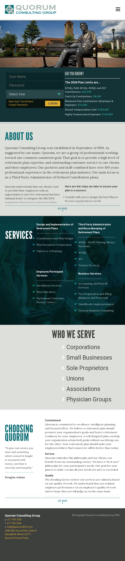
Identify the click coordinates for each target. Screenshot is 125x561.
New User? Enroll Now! (21, 101)
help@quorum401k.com (20, 526)
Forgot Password (18, 104)
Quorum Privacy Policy (17, 538)
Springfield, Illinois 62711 (18, 534)
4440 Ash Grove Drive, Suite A (21, 530)
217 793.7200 (14, 519)
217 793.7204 (14, 523)
